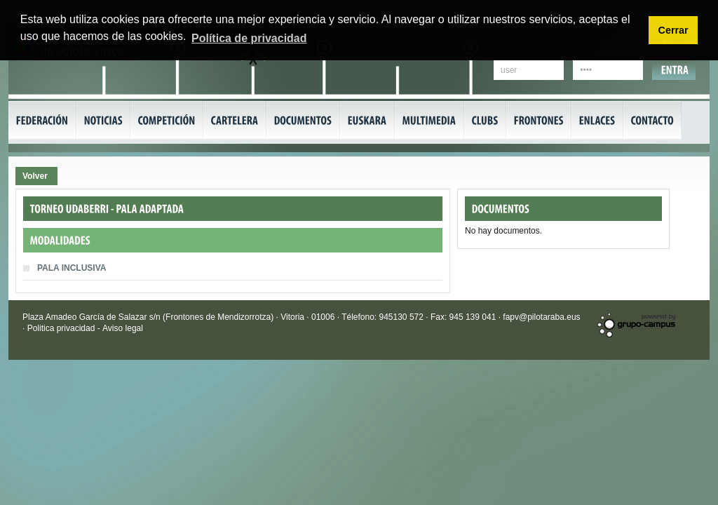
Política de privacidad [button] (249, 38)
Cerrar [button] (673, 30)
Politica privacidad (62, 328)
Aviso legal (122, 328)
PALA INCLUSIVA (72, 268)
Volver (35, 176)
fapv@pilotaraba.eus (541, 317)
